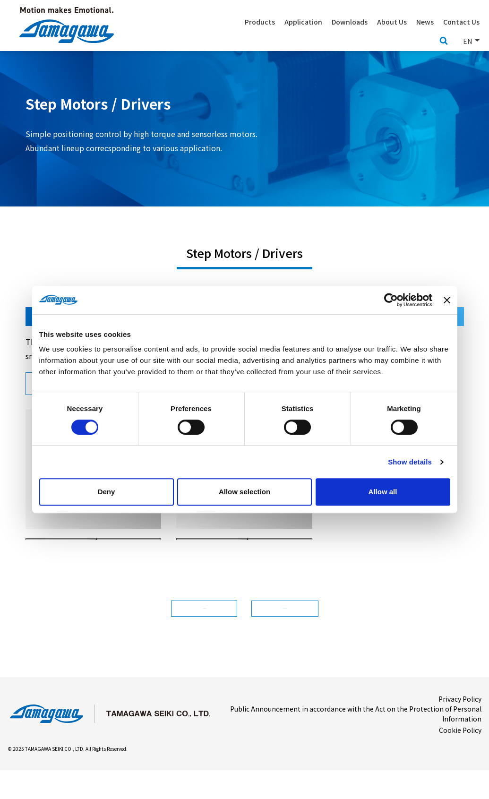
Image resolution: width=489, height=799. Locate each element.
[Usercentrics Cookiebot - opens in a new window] (391, 300)
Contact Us (461, 21)
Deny (106, 492)
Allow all (383, 492)
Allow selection (244, 492)
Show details (410, 462)
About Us (392, 21)
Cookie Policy (460, 758)
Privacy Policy (459, 727)
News (425, 21)
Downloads (302, 631)
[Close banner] (447, 300)
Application (303, 21)
